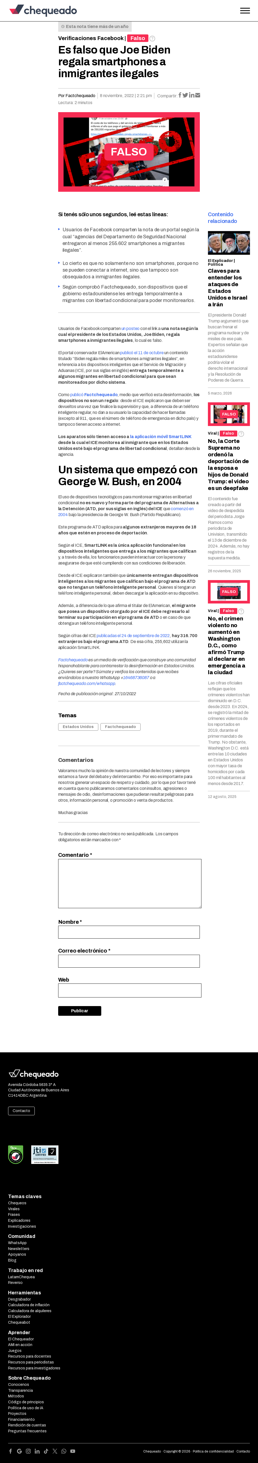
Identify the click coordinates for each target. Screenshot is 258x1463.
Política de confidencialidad (213, 1451)
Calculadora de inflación (29, 1305)
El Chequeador (21, 1339)
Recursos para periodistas (31, 1362)
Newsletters (18, 1249)
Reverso (15, 1283)
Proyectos (17, 1414)
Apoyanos (17, 1254)
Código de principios (26, 1402)
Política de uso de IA (25, 1408)
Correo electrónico (84, 951)
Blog (12, 1260)
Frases (14, 1215)
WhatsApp (17, 1243)
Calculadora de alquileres (29, 1311)
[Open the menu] (245, 11)
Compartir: (167, 96)
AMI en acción (20, 1345)
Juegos (15, 1351)
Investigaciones (22, 1226)
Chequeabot (19, 1322)
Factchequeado (120, 727)
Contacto (21, 1111)
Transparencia (20, 1391)
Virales (14, 1209)
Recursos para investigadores (34, 1368)
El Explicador (220, 261)
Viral (212, 433)
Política (215, 264)
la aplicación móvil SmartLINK (160, 436)
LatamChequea (21, 1277)
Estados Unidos (78, 727)
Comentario (75, 855)
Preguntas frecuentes (27, 1431)
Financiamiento (21, 1420)
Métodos (16, 1396)
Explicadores (19, 1221)
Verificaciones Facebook (91, 38)
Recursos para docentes (29, 1356)
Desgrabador (19, 1299)
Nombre (70, 922)
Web (63, 980)
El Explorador (19, 1317)
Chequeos (17, 1203)
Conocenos (18, 1385)
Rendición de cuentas (27, 1425)
